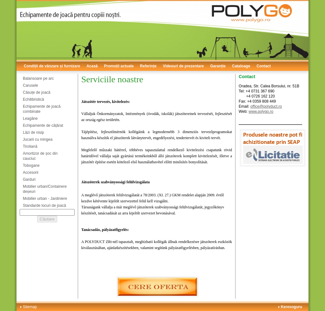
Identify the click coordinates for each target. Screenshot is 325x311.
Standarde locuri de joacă (44, 205)
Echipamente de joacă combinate (42, 109)
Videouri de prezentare (183, 66)
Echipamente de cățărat (43, 125)
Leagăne (30, 118)
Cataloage (241, 66)
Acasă (91, 66)
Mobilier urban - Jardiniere (45, 198)
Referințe (148, 66)
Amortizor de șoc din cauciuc (40, 156)
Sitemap (30, 307)
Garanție (218, 66)
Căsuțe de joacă (36, 92)
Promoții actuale (119, 66)
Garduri (29, 179)
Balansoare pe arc (38, 78)
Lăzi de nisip (33, 132)
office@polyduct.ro (266, 106)
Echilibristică (33, 99)
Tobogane (31, 165)
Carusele (30, 85)
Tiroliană (30, 146)
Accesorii (30, 172)
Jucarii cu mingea (37, 139)
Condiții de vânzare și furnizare (52, 66)
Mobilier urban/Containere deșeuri (45, 189)
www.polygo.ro (261, 111)
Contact (263, 66)
